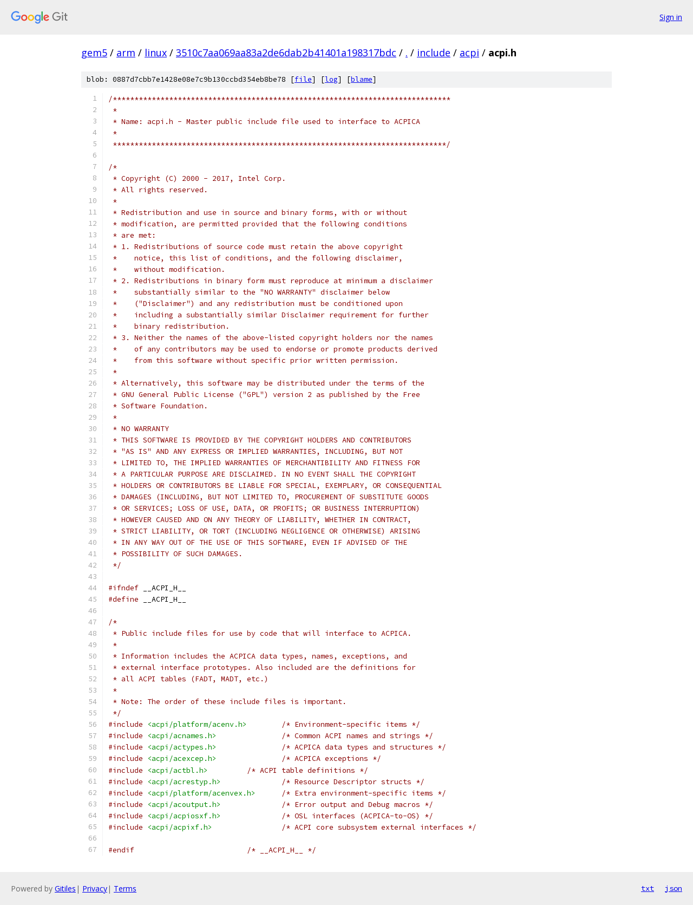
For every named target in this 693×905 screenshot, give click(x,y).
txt (647, 888)
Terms (125, 888)
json (673, 888)
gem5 (94, 52)
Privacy (94, 888)
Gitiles (65, 888)
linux (156, 52)
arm (125, 52)
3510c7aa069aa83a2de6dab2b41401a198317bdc (286, 52)
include (433, 52)
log (331, 79)
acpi (469, 52)
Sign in (670, 17)
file (303, 79)
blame (361, 79)
